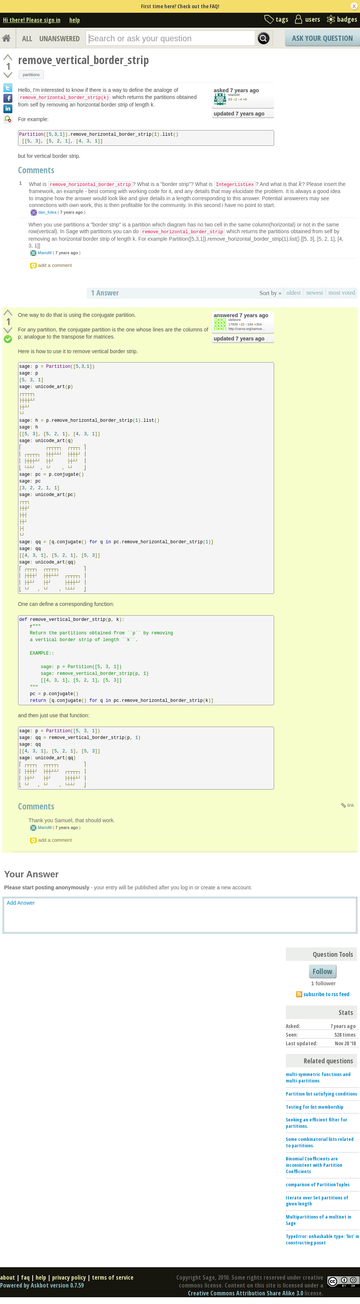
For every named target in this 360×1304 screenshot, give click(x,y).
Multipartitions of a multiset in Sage (318, 1219)
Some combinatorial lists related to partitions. (320, 1142)
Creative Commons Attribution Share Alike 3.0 (245, 1293)
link (350, 805)
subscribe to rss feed (326, 994)
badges (347, 19)
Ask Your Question (322, 38)
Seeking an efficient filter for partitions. (316, 1122)
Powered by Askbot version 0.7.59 (42, 1285)
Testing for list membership (315, 1106)
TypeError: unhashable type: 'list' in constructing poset (322, 1239)
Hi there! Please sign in (31, 20)
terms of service (113, 1277)
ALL (27, 38)
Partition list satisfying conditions (321, 1093)
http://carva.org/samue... (246, 329)
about (7, 1277)
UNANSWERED (59, 38)
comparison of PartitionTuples (318, 1184)
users (312, 19)
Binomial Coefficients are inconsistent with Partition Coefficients (314, 1165)
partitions (31, 74)
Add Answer (21, 903)
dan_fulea (47, 212)
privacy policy (69, 1277)
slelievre (234, 320)
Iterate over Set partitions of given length (317, 1200)
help (74, 20)
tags (282, 19)
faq (25, 1277)
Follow (322, 971)
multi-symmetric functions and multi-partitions (318, 1077)
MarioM (234, 95)
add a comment (55, 265)
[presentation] (300, 184)
